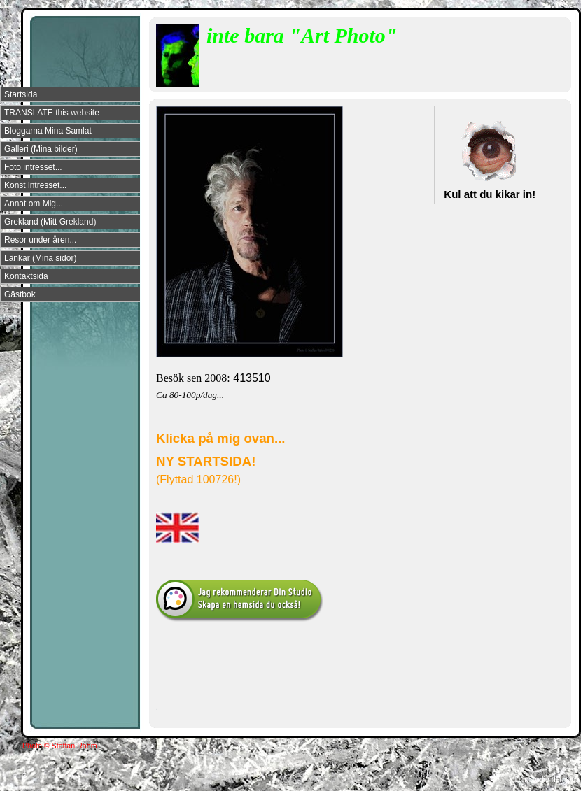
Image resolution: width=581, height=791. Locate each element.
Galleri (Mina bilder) (41, 149)
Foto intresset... (33, 167)
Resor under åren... (40, 240)
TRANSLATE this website (51, 112)
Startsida (20, 94)
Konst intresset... (35, 185)
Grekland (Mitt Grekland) (50, 222)
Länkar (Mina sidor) (40, 258)
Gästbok (20, 294)
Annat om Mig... (33, 203)
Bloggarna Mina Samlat (48, 131)
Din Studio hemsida (547, 779)
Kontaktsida (26, 276)
